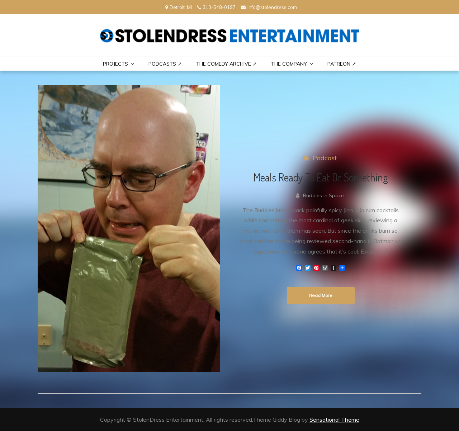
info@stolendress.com (269, 7)
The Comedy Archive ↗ (226, 64)
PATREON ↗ (341, 64)
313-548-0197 (216, 7)
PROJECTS (115, 64)
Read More (320, 295)
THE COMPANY (289, 64)
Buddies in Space (323, 195)
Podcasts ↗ (165, 64)
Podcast (325, 158)
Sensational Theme (334, 419)
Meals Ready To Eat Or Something (321, 177)
